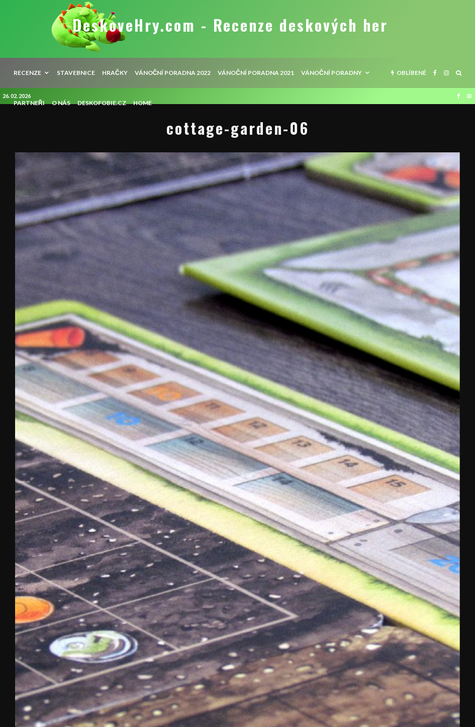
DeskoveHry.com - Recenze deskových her (230, 25)
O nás (61, 103)
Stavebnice (76, 72)
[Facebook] (435, 73)
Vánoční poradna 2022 (173, 72)
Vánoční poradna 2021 (256, 72)
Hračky (115, 72)
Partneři (29, 103)
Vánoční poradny (331, 72)
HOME (142, 103)
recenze (27, 72)
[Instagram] (446, 73)
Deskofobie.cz (101, 103)
